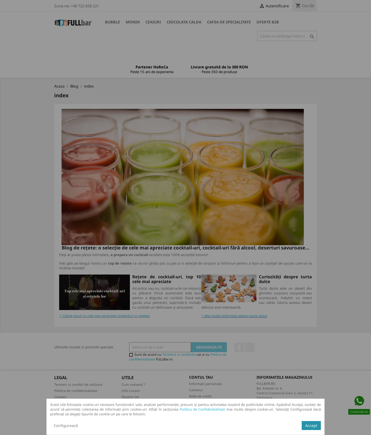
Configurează (66, 425)
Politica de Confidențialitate (202, 409)
